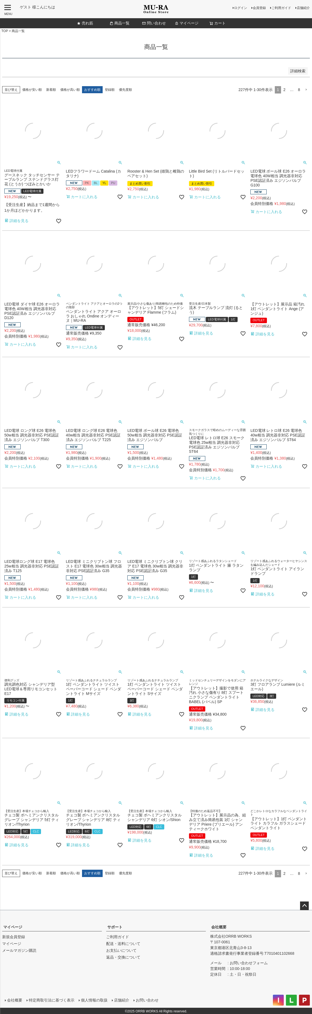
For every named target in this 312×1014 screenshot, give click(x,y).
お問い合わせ (146, 999)
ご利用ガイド (281, 8)
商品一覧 (119, 23)
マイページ (186, 23)
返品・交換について (123, 957)
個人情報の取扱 (93, 999)
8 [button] (299, 90)
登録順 (110, 90)
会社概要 (218, 927)
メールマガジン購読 (19, 950)
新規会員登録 (13, 937)
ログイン (240, 8)
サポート (114, 927)
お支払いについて (121, 950)
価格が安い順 (32, 90)
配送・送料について (123, 943)
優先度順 (125, 90)
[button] (306, 90)
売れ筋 (85, 23)
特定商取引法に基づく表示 (51, 999)
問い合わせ (154, 23)
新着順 (51, 90)
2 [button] (284, 90)
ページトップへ (304, 905)
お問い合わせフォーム (249, 963)
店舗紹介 (303, 8)
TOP (4, 31)
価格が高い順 (70, 90)
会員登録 (259, 8)
